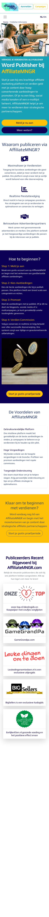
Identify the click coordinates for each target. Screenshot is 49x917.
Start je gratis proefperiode (24, 393)
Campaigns (40, 6)
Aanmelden (26, 6)
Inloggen (11, 6)
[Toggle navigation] (5, 16)
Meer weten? (24, 130)
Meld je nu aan (24, 122)
